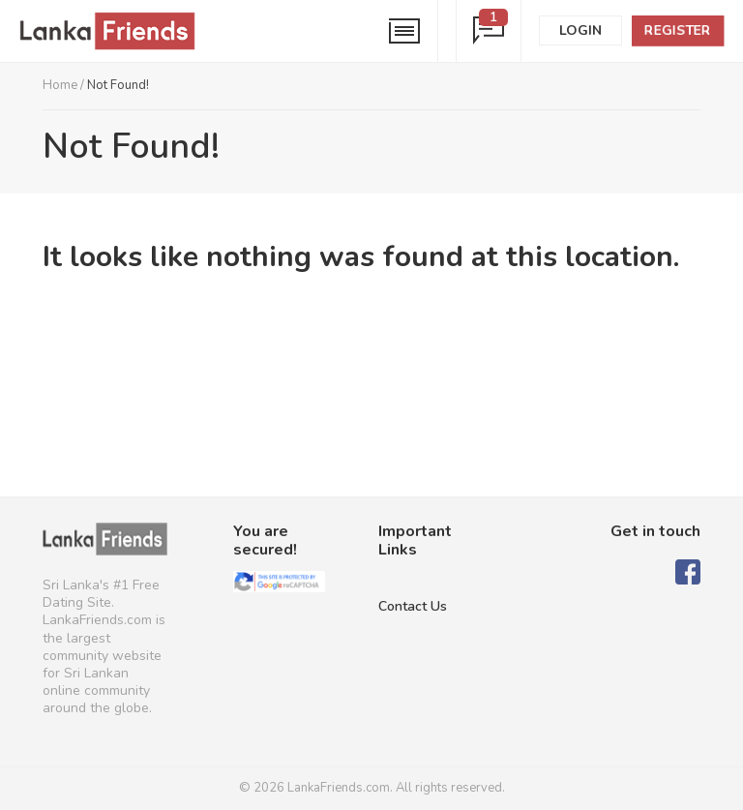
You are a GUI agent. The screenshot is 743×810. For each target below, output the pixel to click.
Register (677, 30)
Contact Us (412, 606)
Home (60, 85)
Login (580, 30)
